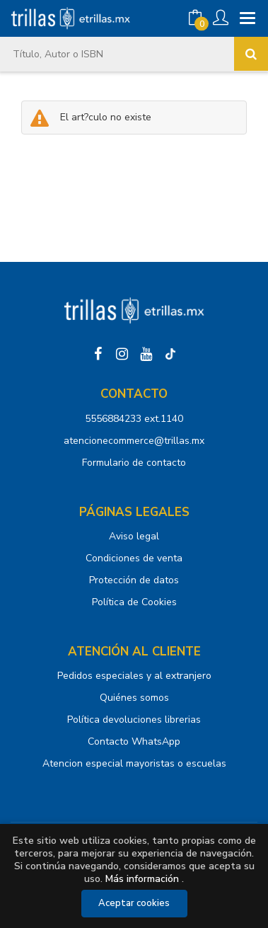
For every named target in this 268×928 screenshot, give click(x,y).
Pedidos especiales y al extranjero (134, 675)
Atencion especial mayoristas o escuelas (134, 763)
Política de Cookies (134, 602)
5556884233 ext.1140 (134, 418)
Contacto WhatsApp (134, 741)
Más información (142, 879)
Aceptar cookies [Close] (134, 903)
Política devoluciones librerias (134, 719)
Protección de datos (134, 580)
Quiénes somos (134, 697)
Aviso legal (134, 536)
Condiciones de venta (134, 558)
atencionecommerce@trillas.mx (134, 440)
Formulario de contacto (134, 462)
